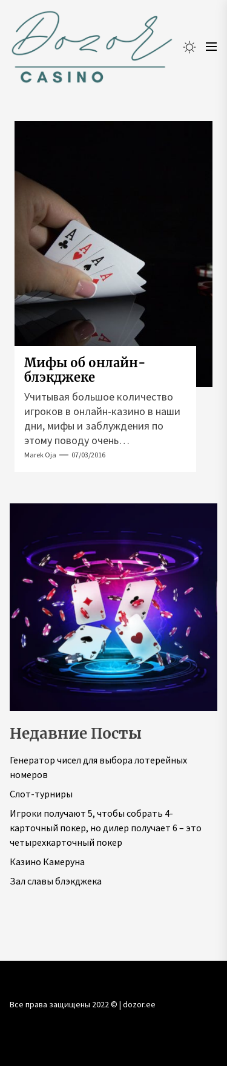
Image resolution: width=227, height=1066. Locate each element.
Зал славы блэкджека (56, 881)
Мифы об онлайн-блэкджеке (85, 370)
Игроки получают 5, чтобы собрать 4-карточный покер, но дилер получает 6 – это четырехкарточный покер (106, 827)
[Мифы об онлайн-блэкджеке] (113, 254)
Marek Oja (40, 454)
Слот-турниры (41, 794)
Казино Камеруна (47, 861)
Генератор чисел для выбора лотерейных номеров (98, 767)
